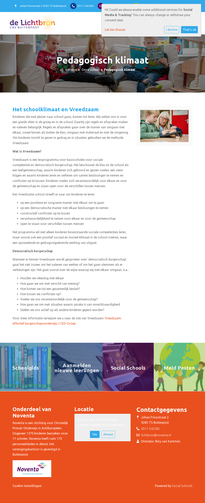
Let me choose (115, 29)
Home (72, 69)
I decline (171, 29)
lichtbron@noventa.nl (156, 435)
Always (108, 434)
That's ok (189, 29)
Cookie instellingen (27, 486)
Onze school (90, 69)
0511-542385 (85, 5)
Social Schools (182, 486)
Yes (94, 434)
